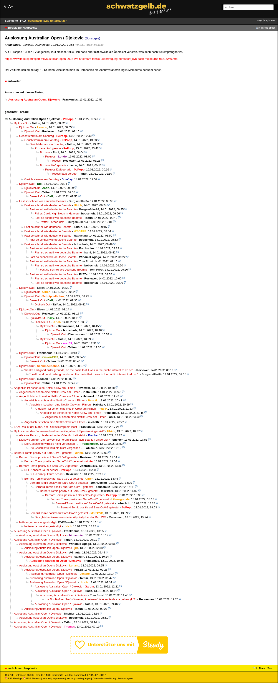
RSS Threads (32, 678)
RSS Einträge (13, 678)
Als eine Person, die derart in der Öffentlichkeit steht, (52, 435)
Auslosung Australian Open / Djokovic (34, 119)
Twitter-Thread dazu (52, 222)
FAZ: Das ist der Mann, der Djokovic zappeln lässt (45, 426)
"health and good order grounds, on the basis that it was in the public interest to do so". (79, 370)
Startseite (12, 20)
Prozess (45, 152)
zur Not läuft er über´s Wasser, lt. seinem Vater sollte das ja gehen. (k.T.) (91, 599)
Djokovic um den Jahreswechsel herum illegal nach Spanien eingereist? (59, 431)
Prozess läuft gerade (48, 148)
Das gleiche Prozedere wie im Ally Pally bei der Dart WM (70, 517)
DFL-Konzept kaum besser (41, 470)
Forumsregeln (125, 678)
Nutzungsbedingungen (78, 678)
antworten (14, 81)
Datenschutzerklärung (104, 678)
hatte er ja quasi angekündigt (37, 522)
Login (259, 20)
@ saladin (98, 45)
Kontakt (47, 678)
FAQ (23, 20)
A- (5, 7)
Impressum (59, 678)
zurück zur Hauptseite (22, 27)
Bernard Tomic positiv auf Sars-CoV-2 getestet (43, 452)
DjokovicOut (21, 123)
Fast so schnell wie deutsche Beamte (42, 201)
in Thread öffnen (266, 27)
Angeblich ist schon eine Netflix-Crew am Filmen (44, 387)
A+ (10, 6)
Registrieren (269, 20)
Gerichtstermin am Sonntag (36, 136)
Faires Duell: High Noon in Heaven (57, 213)
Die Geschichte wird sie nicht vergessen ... (51, 443)
